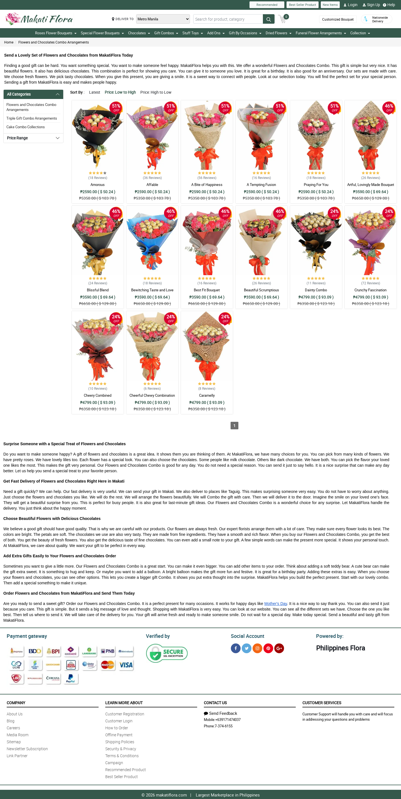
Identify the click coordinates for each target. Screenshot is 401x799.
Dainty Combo (316, 289)
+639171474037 (228, 718)
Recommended (266, 5)
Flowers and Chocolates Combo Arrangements (53, 42)
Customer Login (119, 720)
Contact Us (215, 701)
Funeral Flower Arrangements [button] (321, 32)
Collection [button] (360, 32)
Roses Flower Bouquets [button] (56, 32)
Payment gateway (24, 635)
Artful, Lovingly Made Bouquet (370, 184)
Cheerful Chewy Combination (152, 395)
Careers (13, 727)
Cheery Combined (97, 395)
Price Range (17, 138)
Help (389, 5)
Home (8, 42)
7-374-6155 (224, 725)
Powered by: (328, 635)
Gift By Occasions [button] (245, 32)
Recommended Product (125, 768)
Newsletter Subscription (27, 747)
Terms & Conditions (122, 754)
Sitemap (14, 741)
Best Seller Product (302, 5)
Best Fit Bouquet (207, 289)
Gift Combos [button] (166, 32)
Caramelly (207, 395)
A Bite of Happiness (206, 184)
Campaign (114, 761)
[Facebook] (236, 647)
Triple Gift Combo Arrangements (31, 118)
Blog (10, 720)
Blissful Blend (98, 289)
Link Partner (17, 754)
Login (350, 5)
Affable (152, 184)
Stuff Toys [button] (192, 32)
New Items (330, 5)
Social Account (246, 635)
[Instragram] (257, 647)
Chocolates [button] (139, 32)
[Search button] (269, 19)
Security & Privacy (120, 747)
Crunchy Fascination (370, 289)
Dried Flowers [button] (279, 32)
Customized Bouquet (338, 19)
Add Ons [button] (216, 32)
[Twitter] (246, 647)
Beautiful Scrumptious (261, 289)
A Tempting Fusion (261, 184)
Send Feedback (220, 712)
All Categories (19, 94)
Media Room (17, 734)
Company (16, 701)
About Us (15, 713)
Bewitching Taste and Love (152, 289)
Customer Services (321, 701)
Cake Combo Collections (25, 126)
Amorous (98, 184)
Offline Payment (119, 734)
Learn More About (124, 701)
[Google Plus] (279, 647)
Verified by (157, 635)
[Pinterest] (268, 647)
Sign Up (371, 5)
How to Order (116, 727)
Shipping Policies (119, 741)
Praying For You (316, 184)
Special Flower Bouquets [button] (102, 32)
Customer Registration (124, 713)
